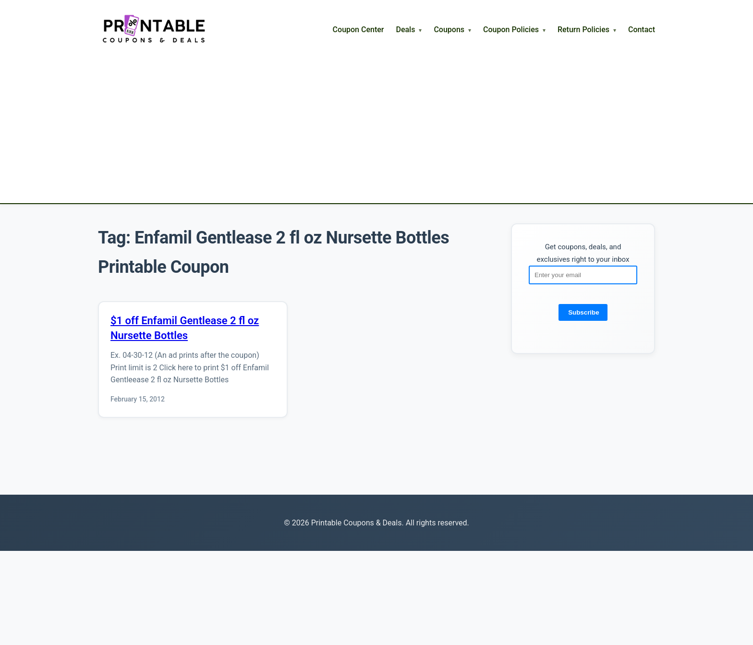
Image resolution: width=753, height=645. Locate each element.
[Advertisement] (376, 116)
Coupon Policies (511, 29)
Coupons (449, 29)
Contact (641, 29)
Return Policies (583, 29)
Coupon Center (358, 29)
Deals (405, 29)
